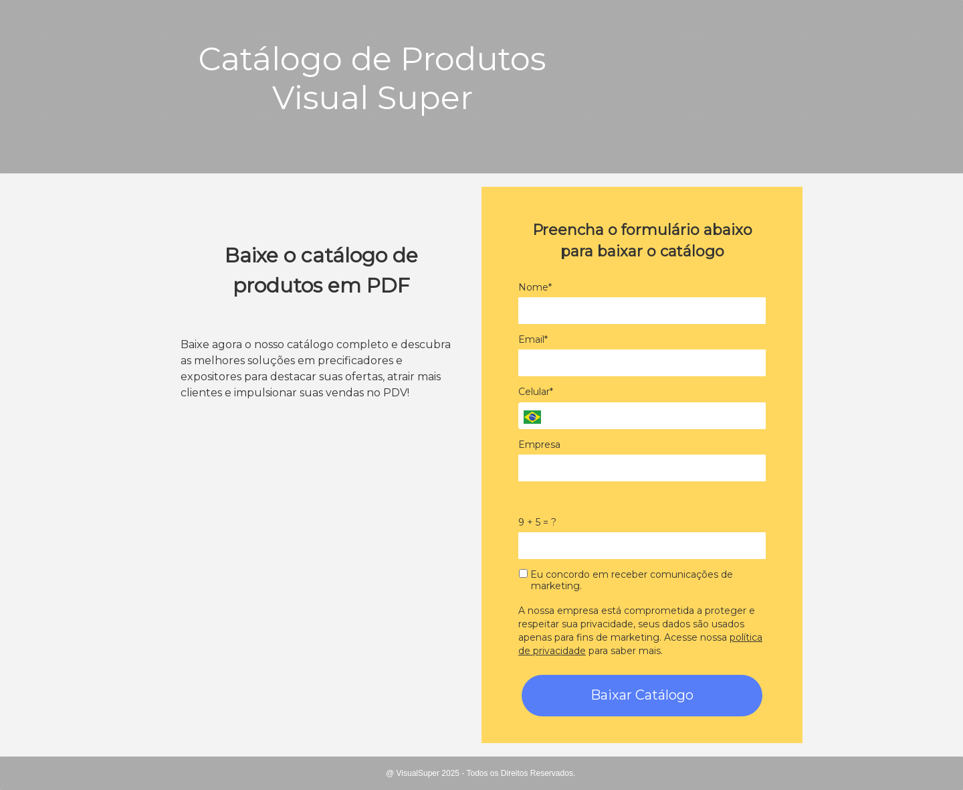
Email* (533, 339)
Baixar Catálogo (642, 695)
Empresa (539, 445)
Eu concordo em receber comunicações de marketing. (626, 580)
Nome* (535, 287)
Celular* (535, 392)
